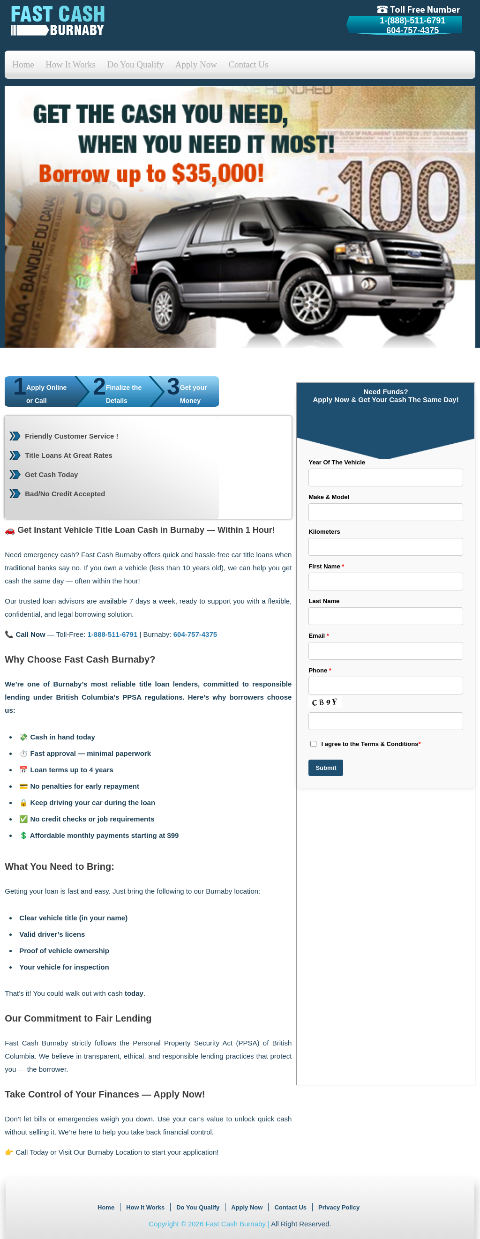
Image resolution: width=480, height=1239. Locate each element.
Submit (325, 767)
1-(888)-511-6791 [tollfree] (412, 20)
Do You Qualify (135, 64)
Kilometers (324, 531)
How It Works (70, 64)
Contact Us (248, 64)
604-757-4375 (412, 30)
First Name (326, 566)
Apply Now (196, 64)
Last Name (323, 601)
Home (23, 64)
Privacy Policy (339, 1207)
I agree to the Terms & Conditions (365, 743)
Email (318, 635)
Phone (319, 670)
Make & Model (328, 496)
